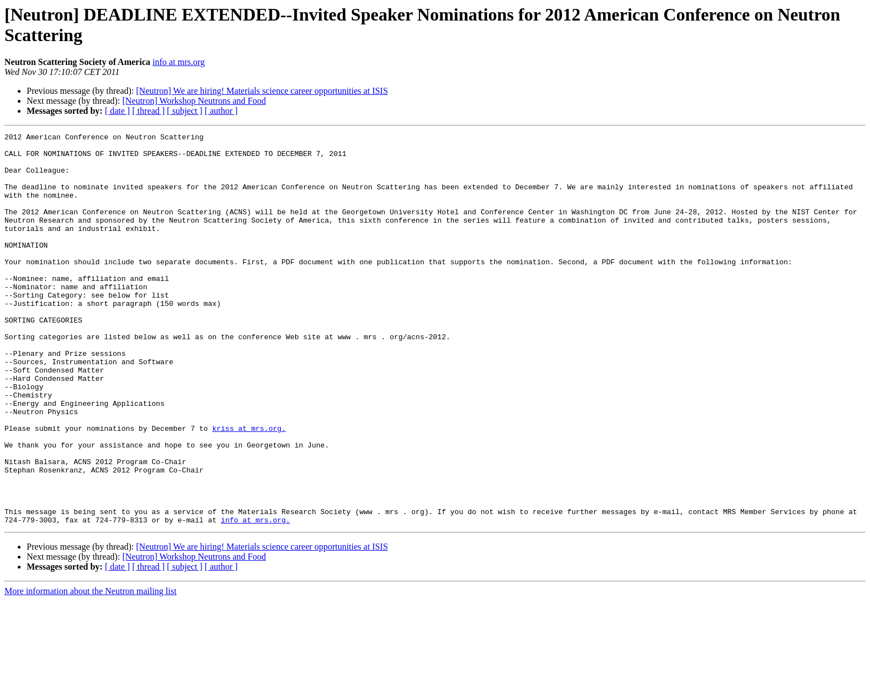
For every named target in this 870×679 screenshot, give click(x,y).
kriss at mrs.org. (249, 488)
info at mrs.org (179, 62)
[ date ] (117, 110)
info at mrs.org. (255, 598)
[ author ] (221, 110)
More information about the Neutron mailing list (90, 669)
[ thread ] (148, 110)
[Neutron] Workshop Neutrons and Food (194, 100)
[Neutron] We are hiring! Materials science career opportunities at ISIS (262, 90)
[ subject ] (185, 110)
